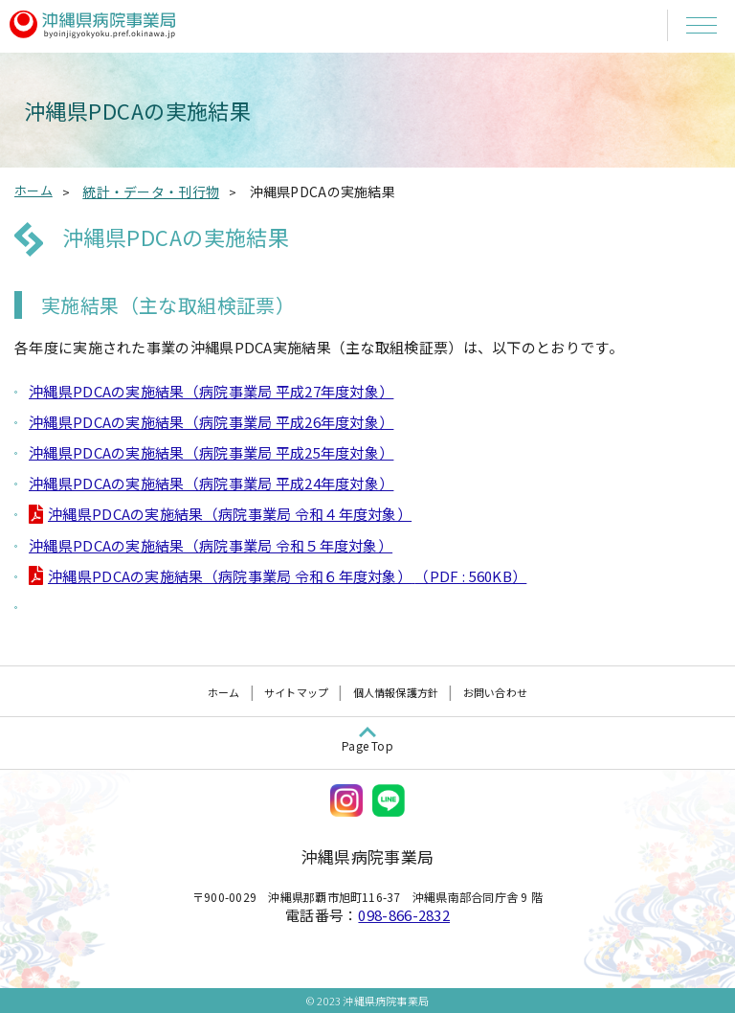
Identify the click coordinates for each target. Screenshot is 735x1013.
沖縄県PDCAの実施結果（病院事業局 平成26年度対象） (211, 422)
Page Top (367, 745)
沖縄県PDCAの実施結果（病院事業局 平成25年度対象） (211, 452)
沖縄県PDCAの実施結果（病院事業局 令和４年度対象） (230, 514)
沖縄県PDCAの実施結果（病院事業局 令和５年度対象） (210, 545)
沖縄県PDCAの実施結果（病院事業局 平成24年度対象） (211, 483)
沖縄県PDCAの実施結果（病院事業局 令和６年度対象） (287, 576)
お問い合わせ (495, 692)
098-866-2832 (404, 915)
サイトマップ (296, 692)
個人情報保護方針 (396, 692)
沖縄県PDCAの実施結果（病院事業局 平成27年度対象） (211, 391)
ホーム (33, 190)
